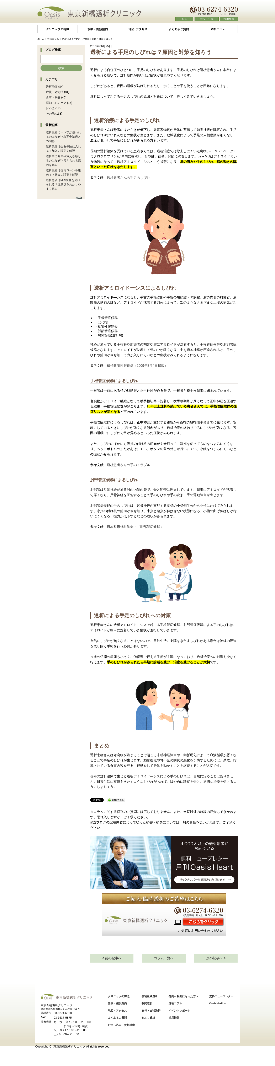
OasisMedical (217, 1003)
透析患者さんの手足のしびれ (128, 177)
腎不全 (50, 108)
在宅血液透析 (150, 996)
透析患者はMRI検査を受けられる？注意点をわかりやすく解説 (63, 184)
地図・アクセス (138, 29)
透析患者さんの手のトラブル (128, 465)
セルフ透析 (148, 1017)
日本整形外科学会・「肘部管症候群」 (135, 527)
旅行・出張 (206, 19)
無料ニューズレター (221, 996)
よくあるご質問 (178, 29)
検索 (61, 68)
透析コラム (218, 29)
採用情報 (228, 19)
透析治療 (52, 86)
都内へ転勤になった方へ (183, 996)
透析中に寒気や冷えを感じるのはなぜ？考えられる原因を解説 (63, 161)
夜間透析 (147, 1003)
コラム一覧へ (164, 958)
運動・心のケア (56, 102)
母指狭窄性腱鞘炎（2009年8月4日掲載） (137, 365)
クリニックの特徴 (57, 29)
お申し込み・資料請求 (121, 1025)
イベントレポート (179, 1010)
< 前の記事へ (112, 958)
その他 (50, 113)
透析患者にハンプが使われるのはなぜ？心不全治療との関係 (63, 137)
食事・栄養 (53, 97)
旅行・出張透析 (151, 1010)
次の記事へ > (216, 958)
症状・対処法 (54, 92)
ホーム (40, 39)
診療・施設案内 (97, 29)
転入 (184, 19)
